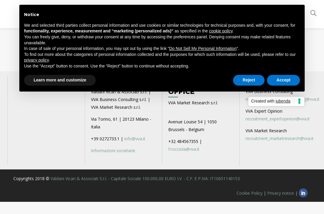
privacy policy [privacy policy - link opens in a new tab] (36, 60)
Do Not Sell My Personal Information (202, 48)
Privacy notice (280, 193)
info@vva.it (134, 138)
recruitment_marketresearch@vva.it (280, 138)
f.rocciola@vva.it (183, 149)
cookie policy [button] (220, 31)
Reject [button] (249, 80)
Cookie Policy (249, 193)
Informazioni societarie (113, 150)
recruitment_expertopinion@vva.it (278, 119)
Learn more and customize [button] (60, 80)
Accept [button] (283, 80)
